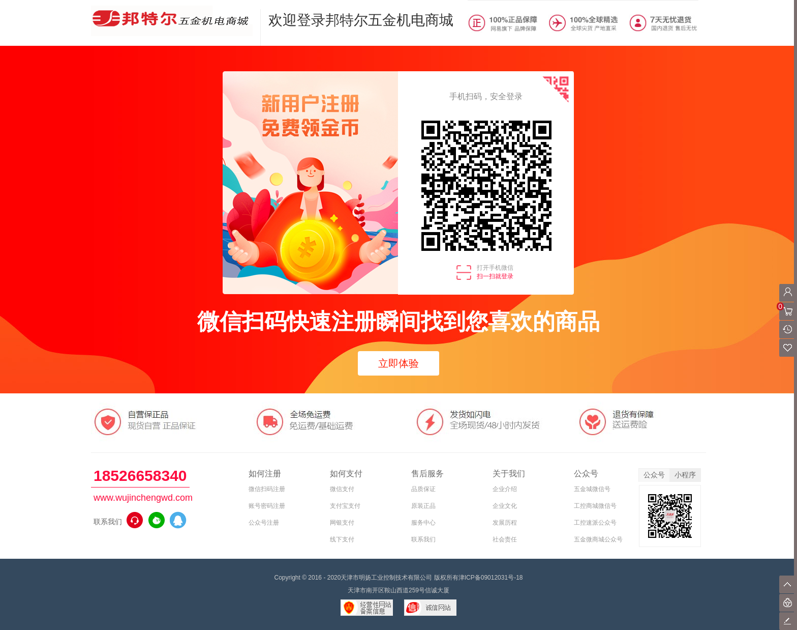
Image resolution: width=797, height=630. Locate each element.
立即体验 (398, 363)
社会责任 (505, 539)
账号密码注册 (267, 505)
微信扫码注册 (267, 489)
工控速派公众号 (595, 522)
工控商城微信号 (595, 505)
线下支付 (342, 539)
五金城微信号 (592, 489)
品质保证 (423, 489)
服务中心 (423, 522)
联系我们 (423, 539)
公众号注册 (264, 522)
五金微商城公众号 (598, 539)
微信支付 (342, 489)
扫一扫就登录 (495, 276)
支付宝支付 (345, 505)
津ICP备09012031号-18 (490, 577)
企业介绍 (505, 489)
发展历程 (505, 522)
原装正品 (423, 505)
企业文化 (505, 505)
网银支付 (342, 522)
